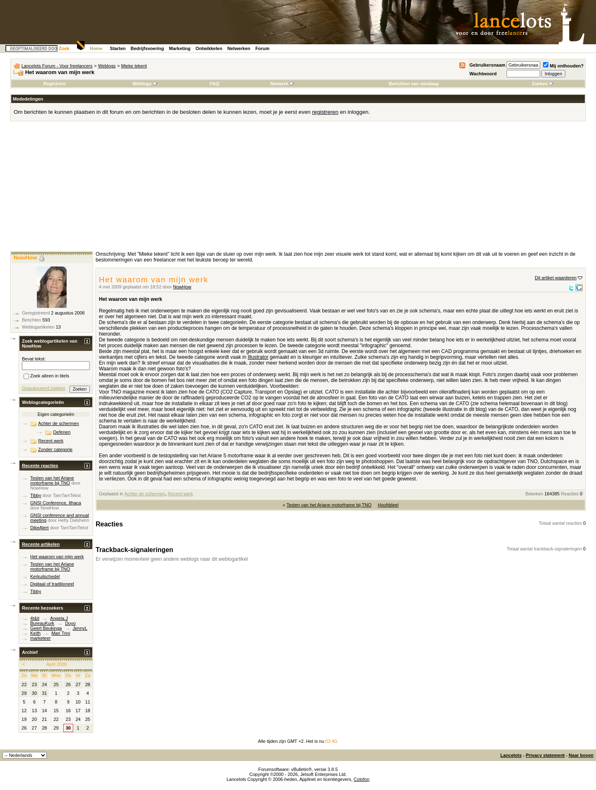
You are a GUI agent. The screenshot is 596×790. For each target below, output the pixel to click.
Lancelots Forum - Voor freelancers (57, 65)
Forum (262, 48)
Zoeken (543, 83)
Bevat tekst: (34, 358)
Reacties (570, 493)
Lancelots (511, 755)
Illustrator (258, 357)
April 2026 (56, 664)
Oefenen (61, 432)
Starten (118, 48)
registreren (325, 112)
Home (96, 48)
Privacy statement (545, 755)
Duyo (70, 623)
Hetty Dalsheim (73, 520)
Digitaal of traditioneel (52, 583)
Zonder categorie (55, 449)
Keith (35, 633)
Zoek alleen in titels (46, 376)
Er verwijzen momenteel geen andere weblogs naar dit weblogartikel (172, 559)
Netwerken (238, 48)
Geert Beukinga (46, 628)
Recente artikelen (41, 544)
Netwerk (282, 83)
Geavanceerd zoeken (43, 388)
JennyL (80, 628)
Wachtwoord (483, 73)
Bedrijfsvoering (147, 48)
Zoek (64, 48)
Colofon (362, 779)
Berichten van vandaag (413, 83)
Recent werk (180, 493)
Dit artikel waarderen (556, 277)
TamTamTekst (67, 495)
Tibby (35, 495)
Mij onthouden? (563, 65)
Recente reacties (40, 465)
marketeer (40, 638)
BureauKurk (42, 623)
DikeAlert (39, 527)
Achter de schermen (145, 493)
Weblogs (107, 65)
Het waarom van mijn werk (57, 556)
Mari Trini (60, 633)
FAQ (214, 83)
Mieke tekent (134, 65)
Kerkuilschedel (45, 576)
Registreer (54, 83)
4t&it (34, 618)
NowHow (182, 286)
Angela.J (59, 618)
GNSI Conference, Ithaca (55, 502)
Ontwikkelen (208, 48)
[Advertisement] (298, 189)
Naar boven (581, 755)
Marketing (179, 48)
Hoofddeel (388, 504)
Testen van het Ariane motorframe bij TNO (328, 504)
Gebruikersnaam (487, 64)
